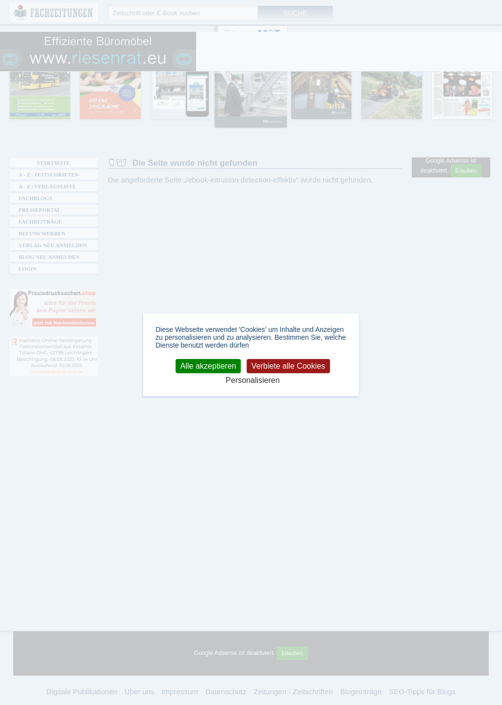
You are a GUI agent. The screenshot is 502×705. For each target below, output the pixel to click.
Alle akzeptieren (208, 366)
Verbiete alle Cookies (288, 366)
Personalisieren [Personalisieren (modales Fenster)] (252, 381)
